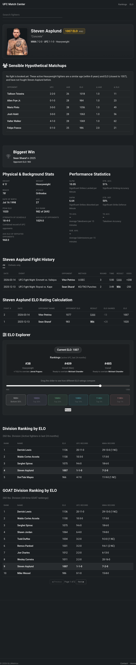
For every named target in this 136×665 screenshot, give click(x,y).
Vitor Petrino (68, 280)
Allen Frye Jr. (14, 100)
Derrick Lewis (24, 450)
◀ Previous (57, 582)
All (4, 265)
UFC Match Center (14, 4)
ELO (131, 4)
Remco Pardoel (25, 546)
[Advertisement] (68, 626)
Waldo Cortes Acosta (28, 456)
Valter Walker (14, 121)
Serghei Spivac (25, 463)
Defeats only (14, 265)
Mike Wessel (24, 573)
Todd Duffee (23, 539)
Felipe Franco (14, 128)
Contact (124, 663)
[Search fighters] (32, 15)
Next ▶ (81, 582)
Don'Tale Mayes (25, 477)
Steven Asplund (25, 470)
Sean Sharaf (20, 158)
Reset (68, 410)
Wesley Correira (25, 559)
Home (133, 663)
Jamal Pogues (36, 371)
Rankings (122, 4)
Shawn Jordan (24, 532)
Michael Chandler (75, 371)
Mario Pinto (13, 107)
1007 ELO (74, 31)
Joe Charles (23, 552)
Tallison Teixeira (15, 93)
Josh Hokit (12, 114)
